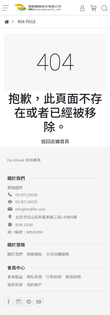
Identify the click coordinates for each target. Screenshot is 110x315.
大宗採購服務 (57, 254)
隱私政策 (34, 276)
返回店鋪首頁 (55, 141)
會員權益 (15, 276)
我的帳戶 (34, 284)
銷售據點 (34, 254)
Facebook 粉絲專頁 (24, 160)
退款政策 (15, 284)
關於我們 (15, 254)
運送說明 (73, 276)
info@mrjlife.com (30, 209)
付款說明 (53, 276)
